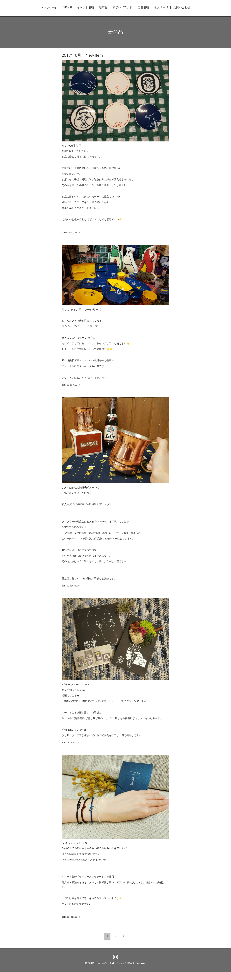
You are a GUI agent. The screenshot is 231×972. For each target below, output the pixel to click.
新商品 (103, 7)
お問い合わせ (181, 7)
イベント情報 (85, 7)
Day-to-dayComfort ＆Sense (108, 963)
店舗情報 (143, 7)
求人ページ (161, 7)
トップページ (49, 7)
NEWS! (67, 7)
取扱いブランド (122, 7)
